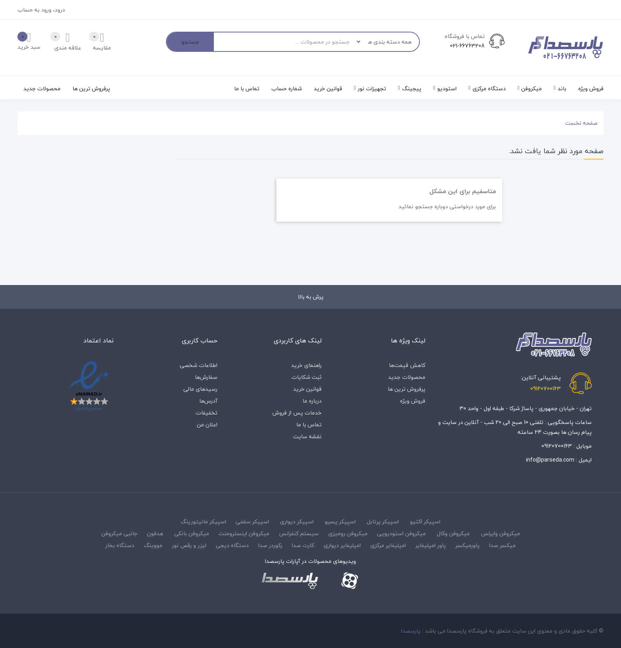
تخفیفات (206, 413)
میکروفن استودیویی (401, 533)
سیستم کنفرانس (299, 533)
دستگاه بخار (119, 545)
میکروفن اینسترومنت (244, 533)
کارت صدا (303, 545)
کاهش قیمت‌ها (407, 365)
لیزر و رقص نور (189, 545)
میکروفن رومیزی (348, 533)
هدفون (155, 533)
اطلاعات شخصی (198, 365)
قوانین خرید (307, 389)
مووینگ (153, 545)
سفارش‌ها (206, 377)
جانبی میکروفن (119, 533)
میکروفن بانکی (191, 533)
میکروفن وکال (453, 533)
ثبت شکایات (306, 377)
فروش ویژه (412, 401)
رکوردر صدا (270, 545)
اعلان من (207, 424)
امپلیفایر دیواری (342, 545)
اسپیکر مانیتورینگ (203, 521)
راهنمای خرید (306, 365)
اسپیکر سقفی (252, 521)
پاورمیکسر (467, 545)
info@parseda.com (550, 460)
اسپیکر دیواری (297, 521)
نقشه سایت (307, 436)
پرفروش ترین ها (406, 389)
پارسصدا (411, 631)
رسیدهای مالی (200, 389)
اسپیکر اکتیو (425, 521)
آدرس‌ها (208, 401)
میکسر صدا (502, 545)
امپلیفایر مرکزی (388, 545)
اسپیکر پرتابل (383, 521)
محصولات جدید (406, 377)
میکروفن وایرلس (500, 533)
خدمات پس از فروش (297, 413)
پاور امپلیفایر (430, 545)
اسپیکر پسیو (340, 521)
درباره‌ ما (312, 401)
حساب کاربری (199, 340)
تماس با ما (309, 424)
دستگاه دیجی (232, 545)
